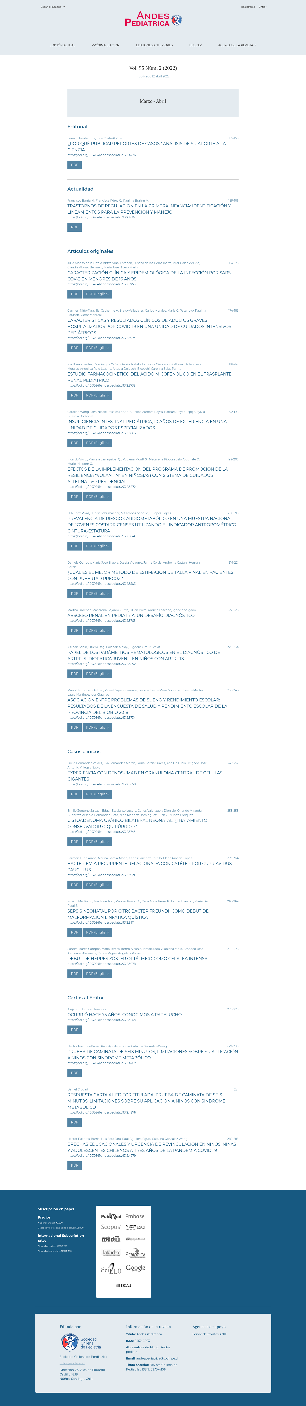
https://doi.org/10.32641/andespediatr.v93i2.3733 (101, 385)
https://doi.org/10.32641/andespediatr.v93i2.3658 (101, 784)
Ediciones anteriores (154, 45)
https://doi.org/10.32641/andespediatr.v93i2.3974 (101, 338)
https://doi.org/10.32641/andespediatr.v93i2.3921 (101, 875)
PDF (74, 165)
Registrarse (248, 6)
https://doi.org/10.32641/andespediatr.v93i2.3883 (101, 433)
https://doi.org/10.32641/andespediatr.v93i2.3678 (101, 964)
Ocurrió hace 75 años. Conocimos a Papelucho (124, 1014)
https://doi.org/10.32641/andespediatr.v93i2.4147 (101, 217)
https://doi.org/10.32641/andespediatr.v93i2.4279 (101, 1156)
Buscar (195, 45)
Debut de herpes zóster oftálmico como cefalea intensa (137, 958)
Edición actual (62, 45)
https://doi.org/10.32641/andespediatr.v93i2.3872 (101, 487)
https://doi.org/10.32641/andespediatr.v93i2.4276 (101, 1112)
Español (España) (54, 6)
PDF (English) (97, 294)
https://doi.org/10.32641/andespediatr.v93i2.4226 (101, 155)
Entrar (262, 6)
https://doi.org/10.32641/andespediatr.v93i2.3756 (101, 284)
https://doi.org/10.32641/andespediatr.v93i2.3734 (101, 718)
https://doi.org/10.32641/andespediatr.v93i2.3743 (101, 832)
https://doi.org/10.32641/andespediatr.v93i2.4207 (101, 1063)
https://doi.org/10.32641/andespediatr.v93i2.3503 (101, 584)
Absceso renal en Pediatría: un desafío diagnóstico (131, 615)
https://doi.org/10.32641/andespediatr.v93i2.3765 (101, 621)
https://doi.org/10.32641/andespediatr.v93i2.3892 (101, 664)
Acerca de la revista (236, 45)
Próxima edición (105, 45)
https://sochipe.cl (72, 1363)
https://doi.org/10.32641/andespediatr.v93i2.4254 (101, 1020)
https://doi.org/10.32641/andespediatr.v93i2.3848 (101, 536)
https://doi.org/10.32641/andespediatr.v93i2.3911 (100, 922)
